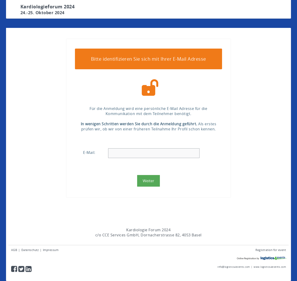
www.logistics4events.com (270, 266)
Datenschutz (30, 250)
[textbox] (154, 153)
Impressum (51, 250)
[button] (148, 181)
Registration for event (270, 250)
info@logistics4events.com (233, 266)
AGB (14, 250)
